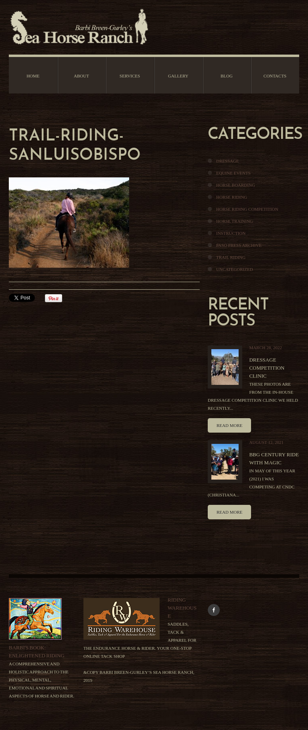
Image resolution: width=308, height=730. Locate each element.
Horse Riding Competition (247, 209)
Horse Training (234, 221)
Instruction (230, 233)
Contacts (274, 75)
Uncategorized (234, 269)
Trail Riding (230, 257)
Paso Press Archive (238, 245)
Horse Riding (231, 197)
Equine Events (233, 173)
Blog (227, 75)
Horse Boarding (235, 185)
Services (130, 75)
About (81, 75)
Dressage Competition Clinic (266, 368)
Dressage (227, 161)
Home (32, 75)
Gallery (178, 75)
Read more (229, 425)
